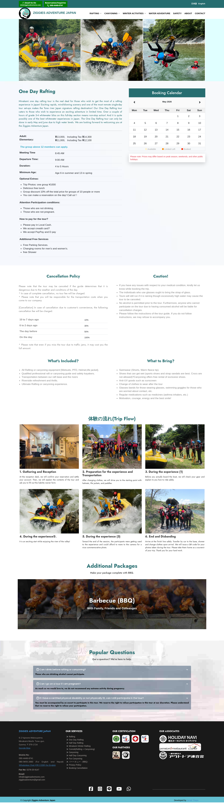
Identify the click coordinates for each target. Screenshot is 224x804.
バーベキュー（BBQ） (79, 763)
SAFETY (177, 14)
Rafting (72, 738)
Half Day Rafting (76, 744)
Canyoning (73, 754)
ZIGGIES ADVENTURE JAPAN (35, 732)
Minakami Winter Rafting (80, 747)
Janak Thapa (192, 802)
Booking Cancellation (78, 769)
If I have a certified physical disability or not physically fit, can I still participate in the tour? (114, 699)
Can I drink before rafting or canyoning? (114, 671)
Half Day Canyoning (78, 757)
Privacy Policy (75, 766)
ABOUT (188, 14)
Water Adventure (159, 14)
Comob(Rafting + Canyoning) (82, 751)
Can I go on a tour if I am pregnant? (114, 685)
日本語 (194, 4)
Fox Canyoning (75, 760)
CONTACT (200, 14)
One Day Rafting (76, 741)
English (201, 4)
